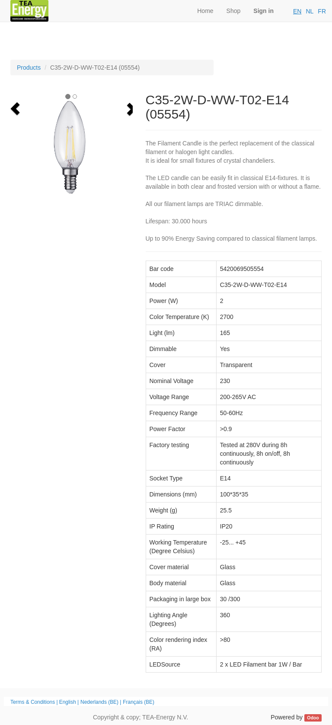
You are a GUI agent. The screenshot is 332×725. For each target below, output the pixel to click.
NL (309, 11)
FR (322, 11)
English (67, 702)
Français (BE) (138, 702)
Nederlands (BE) (99, 702)
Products (29, 67)
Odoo (313, 717)
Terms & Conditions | (34, 702)
